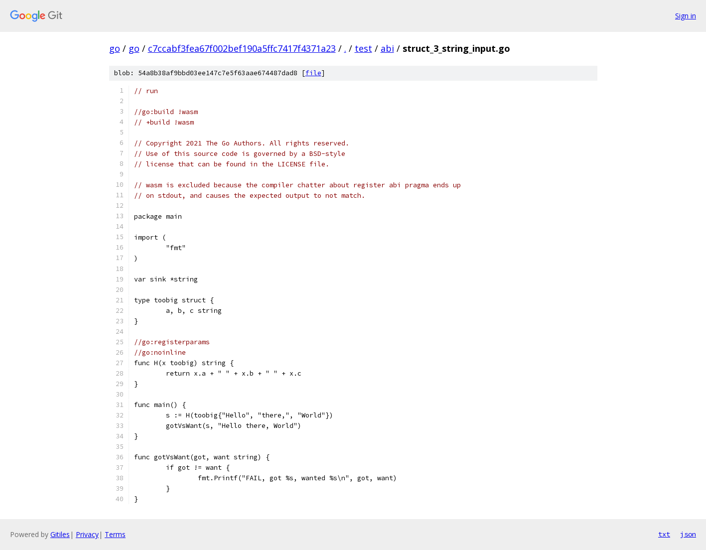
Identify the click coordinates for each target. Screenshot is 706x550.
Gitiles (60, 534)
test (363, 48)
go (114, 48)
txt (664, 534)
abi (387, 48)
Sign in (685, 15)
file (313, 73)
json (688, 534)
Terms (115, 534)
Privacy (87, 534)
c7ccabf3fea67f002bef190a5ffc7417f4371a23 (242, 48)
